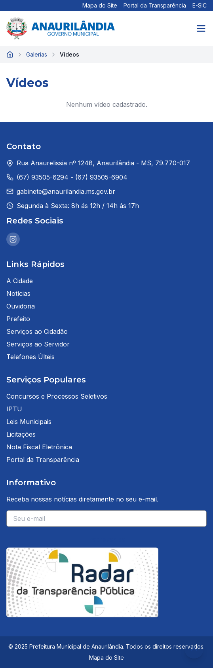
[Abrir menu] (201, 28)
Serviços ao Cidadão (37, 331)
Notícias (18, 293)
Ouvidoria (20, 306)
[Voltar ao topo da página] (193, 649)
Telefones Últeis (30, 357)
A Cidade (19, 281)
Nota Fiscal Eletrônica (39, 447)
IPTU (14, 409)
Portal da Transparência (155, 5)
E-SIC (199, 5)
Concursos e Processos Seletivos (56, 396)
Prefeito (18, 319)
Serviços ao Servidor (38, 344)
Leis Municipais (28, 422)
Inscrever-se (107, 539)
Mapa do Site (99, 5)
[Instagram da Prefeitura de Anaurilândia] (13, 239)
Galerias (36, 54)
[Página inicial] (9, 54)
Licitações (21, 434)
